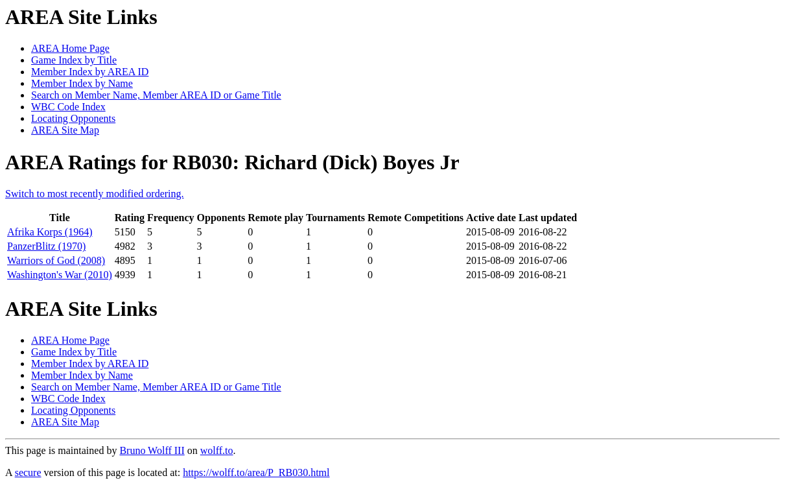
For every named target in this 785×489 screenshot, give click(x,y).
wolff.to (216, 450)
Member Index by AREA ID (89, 71)
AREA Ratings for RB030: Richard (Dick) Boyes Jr (232, 162)
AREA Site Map (65, 130)
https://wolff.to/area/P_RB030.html (256, 472)
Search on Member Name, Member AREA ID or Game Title (156, 95)
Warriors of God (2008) (56, 260)
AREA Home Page (70, 48)
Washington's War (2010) (59, 274)
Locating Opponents (73, 118)
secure (28, 472)
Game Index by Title (74, 60)
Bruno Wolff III (151, 450)
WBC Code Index (68, 106)
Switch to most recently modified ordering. (94, 193)
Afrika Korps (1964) (50, 231)
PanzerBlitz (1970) (46, 246)
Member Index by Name (82, 83)
